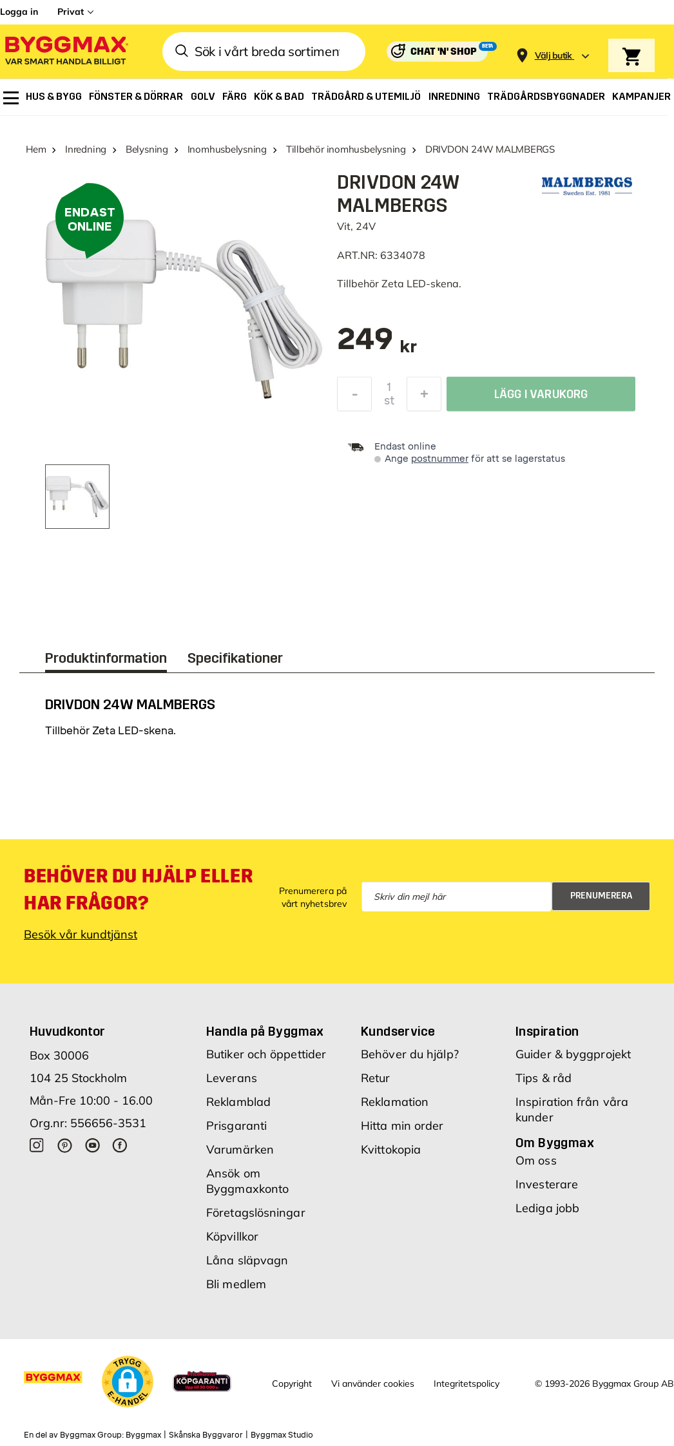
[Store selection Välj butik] (553, 55)
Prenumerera (601, 895)
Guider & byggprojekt (573, 1054)
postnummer (439, 458)
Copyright (292, 1383)
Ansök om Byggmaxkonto (247, 1181)
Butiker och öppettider (266, 1054)
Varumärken (240, 1149)
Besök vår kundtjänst (80, 934)
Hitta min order (402, 1125)
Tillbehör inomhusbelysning (346, 149)
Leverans (231, 1077)
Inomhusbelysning (227, 149)
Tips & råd (543, 1077)
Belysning (147, 149)
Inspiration (547, 1031)
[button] (127, 1381)
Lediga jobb (547, 1208)
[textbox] (377, 345)
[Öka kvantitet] (424, 397)
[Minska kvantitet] (354, 397)
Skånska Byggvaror (206, 1435)
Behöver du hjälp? (410, 1054)
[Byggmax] (65, 52)
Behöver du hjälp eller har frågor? (138, 889)
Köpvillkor (232, 1236)
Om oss (536, 1160)
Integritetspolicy (466, 1383)
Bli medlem (236, 1284)
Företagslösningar (255, 1212)
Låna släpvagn (247, 1260)
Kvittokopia (391, 1149)
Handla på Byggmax (265, 1031)
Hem (36, 149)
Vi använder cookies (372, 1383)
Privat (70, 11)
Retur (375, 1077)
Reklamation (394, 1101)
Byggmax (143, 1435)
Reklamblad (238, 1101)
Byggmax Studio (282, 1435)
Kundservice (398, 1031)
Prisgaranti (236, 1125)
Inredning (85, 149)
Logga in (19, 11)
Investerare (546, 1184)
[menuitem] (11, 97)
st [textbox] (389, 404)
